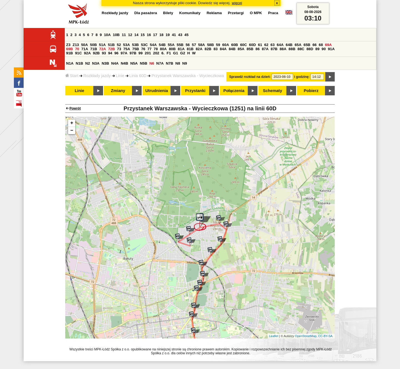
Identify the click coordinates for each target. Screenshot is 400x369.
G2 (182, 53)
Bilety (168, 13)
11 (124, 35)
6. (162, 53)
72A (102, 49)
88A (283, 49)
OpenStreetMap (306, 336)
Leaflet (273, 336)
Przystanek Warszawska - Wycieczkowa (187, 75)
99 (141, 53)
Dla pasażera (145, 13)
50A (84, 45)
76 (143, 49)
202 (156, 53)
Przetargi (236, 13)
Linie (120, 75)
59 (218, 45)
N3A (96, 63)
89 (317, 49)
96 (116, 53)
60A (225, 45)
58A (201, 45)
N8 (177, 63)
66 (314, 45)
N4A (115, 63)
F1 (169, 53)
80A (163, 49)
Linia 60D (138, 75)
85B (250, 49)
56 (188, 45)
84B (232, 49)
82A (199, 49)
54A (153, 45)
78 (156, 49)
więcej (237, 3)
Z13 (75, 45)
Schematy (272, 90)
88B (292, 49)
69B (69, 49)
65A (298, 45)
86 (258, 49)
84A (223, 49)
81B (190, 49)
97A (124, 53)
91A (331, 49)
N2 (87, 63)
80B (172, 49)
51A (102, 45)
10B (116, 35)
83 (216, 49)
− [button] (71, 130)
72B (111, 49)
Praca (273, 13)
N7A (160, 63)
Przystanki (195, 90)
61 (260, 45)
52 (119, 45)
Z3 (68, 45)
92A (87, 53)
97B (132, 53)
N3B (105, 63)
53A (126, 45)
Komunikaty (189, 13)
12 (130, 35)
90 (324, 49)
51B (111, 45)
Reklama (214, 13)
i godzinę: (302, 77)
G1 (175, 53)
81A (181, 49)
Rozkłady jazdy (97, 75)
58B (210, 45)
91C (78, 53)
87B (274, 49)
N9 (184, 63)
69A (328, 45)
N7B (169, 63)
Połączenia (233, 90)
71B (93, 49)
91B (69, 53)
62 (266, 45)
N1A (70, 63)
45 (186, 35)
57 (194, 45)
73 (119, 49)
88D (309, 49)
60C (243, 45)
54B (162, 45)
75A (126, 49)
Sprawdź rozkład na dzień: (250, 77)
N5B (143, 63)
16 (149, 35)
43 (180, 35)
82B (208, 49)
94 (110, 53)
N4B (124, 63)
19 (168, 35)
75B (135, 49)
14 (136, 35)
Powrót (75, 108)
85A (241, 49)
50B (93, 45)
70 (77, 49)
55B (180, 45)
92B (96, 53)
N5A (134, 63)
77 (150, 49)
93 (104, 53)
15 (143, 35)
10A (107, 35)
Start (71, 75)
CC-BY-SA (325, 336)
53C (144, 45)
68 (321, 45)
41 (174, 35)
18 (161, 35)
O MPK (256, 13)
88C (301, 49)
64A (280, 45)
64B (289, 45)
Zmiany (118, 90)
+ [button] (71, 123)
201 (148, 53)
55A (171, 45)
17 (155, 35)
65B (307, 45)
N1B (79, 63)
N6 (151, 63)
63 (273, 45)
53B (135, 45)
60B (234, 45)
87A (265, 49)
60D (252, 45)
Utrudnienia (156, 90)
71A (84, 49)
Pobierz (311, 90)
